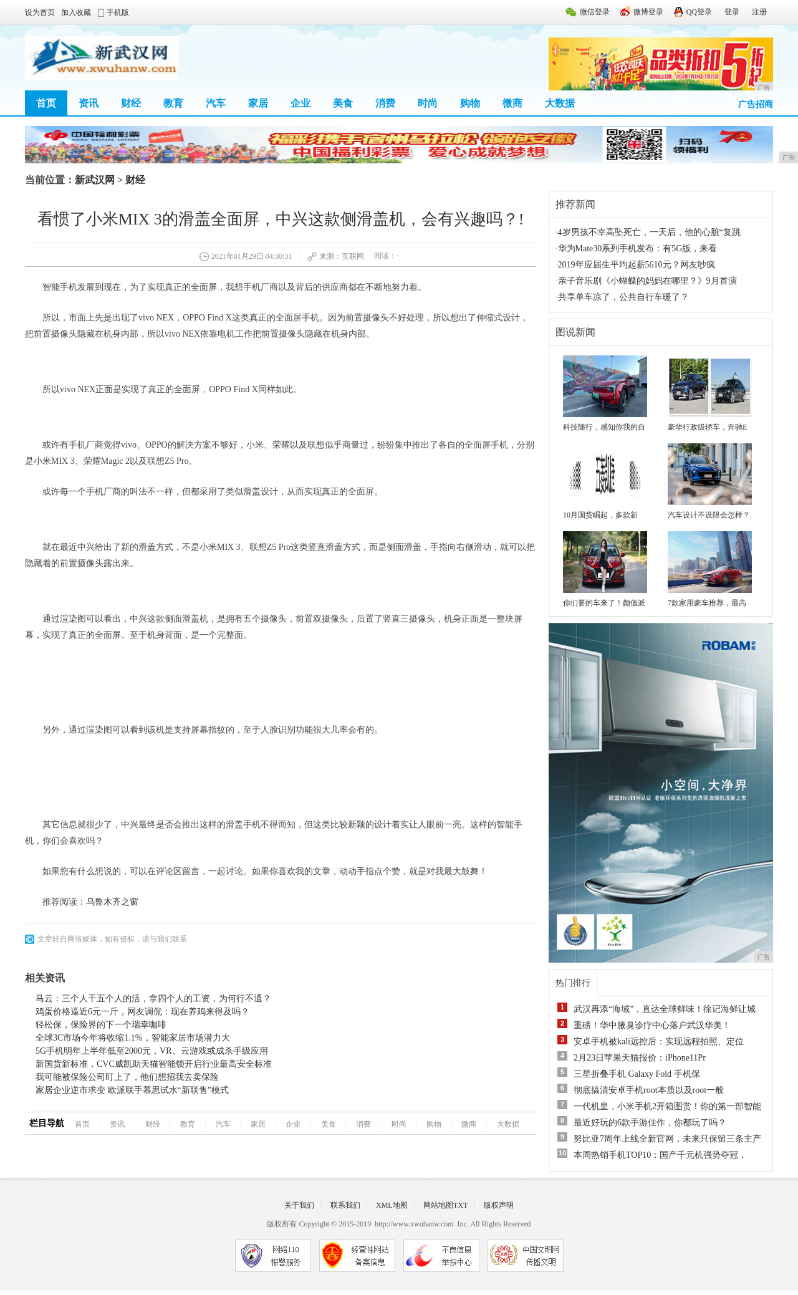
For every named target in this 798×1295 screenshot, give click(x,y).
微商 (512, 103)
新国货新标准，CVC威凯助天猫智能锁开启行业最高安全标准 (154, 1064)
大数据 (560, 103)
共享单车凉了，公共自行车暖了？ (623, 297)
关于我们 (299, 1205)
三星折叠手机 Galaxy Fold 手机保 (637, 1074)
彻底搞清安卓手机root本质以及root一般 (649, 1090)
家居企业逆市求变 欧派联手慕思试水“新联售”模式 (132, 1090)
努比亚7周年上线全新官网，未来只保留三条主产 (667, 1138)
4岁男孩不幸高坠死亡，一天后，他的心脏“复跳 (649, 232)
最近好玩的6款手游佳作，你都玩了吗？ (650, 1122)
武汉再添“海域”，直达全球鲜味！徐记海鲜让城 (665, 1009)
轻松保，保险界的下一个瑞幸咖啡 (101, 1024)
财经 (131, 103)
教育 (173, 103)
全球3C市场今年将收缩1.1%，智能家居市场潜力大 (133, 1037)
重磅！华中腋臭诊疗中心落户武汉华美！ (652, 1025)
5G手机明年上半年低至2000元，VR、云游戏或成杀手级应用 (152, 1051)
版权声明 (499, 1205)
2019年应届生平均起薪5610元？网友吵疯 (636, 264)
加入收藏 (76, 12)
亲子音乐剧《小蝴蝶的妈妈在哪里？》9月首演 (647, 281)
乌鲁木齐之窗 (112, 902)
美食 (343, 103)
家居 (258, 103)
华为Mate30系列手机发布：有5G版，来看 (638, 248)
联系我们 (345, 1205)
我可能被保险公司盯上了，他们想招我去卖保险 (127, 1077)
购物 (470, 103)
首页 (46, 103)
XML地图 (392, 1205)
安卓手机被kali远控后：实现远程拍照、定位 (659, 1041)
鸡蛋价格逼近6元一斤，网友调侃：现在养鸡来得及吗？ (142, 1011)
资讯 (89, 103)
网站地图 (438, 1205)
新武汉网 (95, 180)
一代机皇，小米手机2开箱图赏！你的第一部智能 (667, 1106)
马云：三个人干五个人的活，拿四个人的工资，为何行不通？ (153, 998)
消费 (385, 103)
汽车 (216, 103)
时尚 (428, 103)
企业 (300, 103)
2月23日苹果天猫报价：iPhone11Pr (640, 1057)
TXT (460, 1205)
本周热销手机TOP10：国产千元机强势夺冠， (660, 1155)
